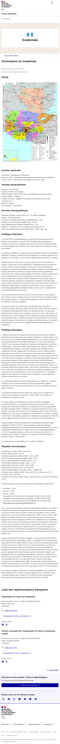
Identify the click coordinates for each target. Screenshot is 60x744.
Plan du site (5, 732)
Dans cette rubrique (11, 56)
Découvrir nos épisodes (30, 685)
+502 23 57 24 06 (11, 610)
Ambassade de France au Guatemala (16, 616)
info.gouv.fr (5, 724)
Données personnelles (46, 732)
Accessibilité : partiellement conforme (18, 732)
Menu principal (57, 3)
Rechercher (52, 3)
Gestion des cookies (12, 735)
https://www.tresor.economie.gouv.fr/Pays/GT (18, 503)
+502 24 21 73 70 (11, 648)
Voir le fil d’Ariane (6, 18)
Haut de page (53, 670)
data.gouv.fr (48, 724)
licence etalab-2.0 (9, 741)
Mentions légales (34, 732)
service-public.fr (18, 724)
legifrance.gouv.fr (34, 724)
